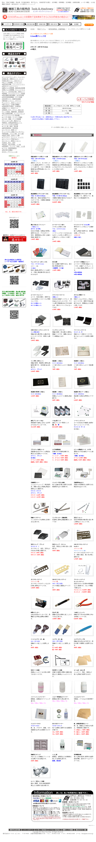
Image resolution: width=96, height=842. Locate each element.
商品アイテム (41, 29)
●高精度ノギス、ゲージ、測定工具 (13, 110)
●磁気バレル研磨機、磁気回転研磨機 (13, 88)
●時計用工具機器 (7, 150)
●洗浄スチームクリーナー (10, 86)
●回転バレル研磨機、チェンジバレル (13, 90)
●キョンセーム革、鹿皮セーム (11, 121)
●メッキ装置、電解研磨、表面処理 (13, 111)
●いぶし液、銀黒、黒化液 (10, 126)
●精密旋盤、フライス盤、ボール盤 (13, 133)
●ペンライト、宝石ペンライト (11, 102)
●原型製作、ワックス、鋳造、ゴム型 (13, 146)
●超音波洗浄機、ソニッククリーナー (13, 84)
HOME (32, 29)
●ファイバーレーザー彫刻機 (10, 115)
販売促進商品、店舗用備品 (57, 29)
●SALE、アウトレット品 (9, 152)
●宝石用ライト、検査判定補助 (11, 99)
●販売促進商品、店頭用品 (10, 128)
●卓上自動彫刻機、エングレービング (13, 113)
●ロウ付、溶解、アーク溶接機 (11, 119)
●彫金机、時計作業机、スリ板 (11, 144)
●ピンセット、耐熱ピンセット (11, 141)
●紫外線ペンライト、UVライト (11, 101)
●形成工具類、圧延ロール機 (10, 135)
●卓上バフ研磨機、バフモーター (12, 82)
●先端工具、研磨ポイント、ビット (13, 79)
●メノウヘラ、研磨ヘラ (9, 130)
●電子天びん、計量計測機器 (10, 104)
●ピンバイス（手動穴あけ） (10, 139)
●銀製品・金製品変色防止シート (12, 122)
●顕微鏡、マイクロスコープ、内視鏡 (13, 93)
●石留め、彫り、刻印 (8, 142)
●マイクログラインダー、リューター (13, 77)
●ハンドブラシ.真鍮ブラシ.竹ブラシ (13, 132)
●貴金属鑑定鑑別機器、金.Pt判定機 (13, 95)
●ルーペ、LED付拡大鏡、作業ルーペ (13, 91)
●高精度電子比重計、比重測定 (11, 106)
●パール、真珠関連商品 (9, 148)
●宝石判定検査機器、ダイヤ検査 (12, 97)
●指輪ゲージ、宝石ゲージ (10, 108)
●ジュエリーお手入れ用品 (10, 124)
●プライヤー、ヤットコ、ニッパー (13, 137)
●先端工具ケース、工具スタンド (12, 80)
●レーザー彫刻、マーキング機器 (12, 117)
